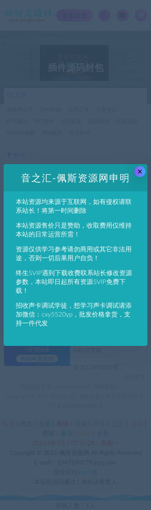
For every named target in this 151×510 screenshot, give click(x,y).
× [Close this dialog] (140, 172)
